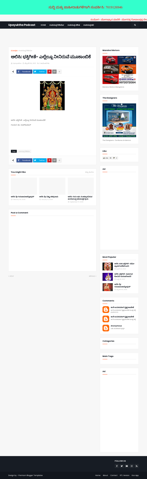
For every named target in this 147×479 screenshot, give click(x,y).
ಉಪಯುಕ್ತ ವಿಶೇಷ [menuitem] (74, 25)
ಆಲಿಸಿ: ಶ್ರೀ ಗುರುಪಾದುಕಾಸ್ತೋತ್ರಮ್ (22, 197)
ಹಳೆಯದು (92, 276)
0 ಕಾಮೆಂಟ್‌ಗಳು (44, 63)
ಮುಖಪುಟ (14, 50)
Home (97, 475)
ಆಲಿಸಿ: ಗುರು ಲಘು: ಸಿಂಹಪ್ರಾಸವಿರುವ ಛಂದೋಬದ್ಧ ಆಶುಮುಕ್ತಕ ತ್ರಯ (80, 198)
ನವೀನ (12, 276)
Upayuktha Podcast (21, 25)
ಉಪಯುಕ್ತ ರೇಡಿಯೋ (25, 50)
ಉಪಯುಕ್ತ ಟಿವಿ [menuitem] (88, 25)
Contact (114, 475)
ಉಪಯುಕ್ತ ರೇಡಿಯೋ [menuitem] (56, 25)
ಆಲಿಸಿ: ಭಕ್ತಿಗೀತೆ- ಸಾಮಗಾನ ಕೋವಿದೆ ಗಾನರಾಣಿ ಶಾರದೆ (123, 275)
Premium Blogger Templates (30, 475)
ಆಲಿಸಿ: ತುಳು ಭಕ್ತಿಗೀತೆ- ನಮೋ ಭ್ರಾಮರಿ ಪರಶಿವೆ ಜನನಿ (124, 265)
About (105, 475)
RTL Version (124, 475)
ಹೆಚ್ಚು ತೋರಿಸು (89, 172)
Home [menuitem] (43, 25)
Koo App (135, 475)
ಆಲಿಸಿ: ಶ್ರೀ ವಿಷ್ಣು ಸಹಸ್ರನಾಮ (48, 197)
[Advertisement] (73, 37)
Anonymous (116, 326)
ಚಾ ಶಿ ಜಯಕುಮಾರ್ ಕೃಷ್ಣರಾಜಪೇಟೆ (122, 307)
